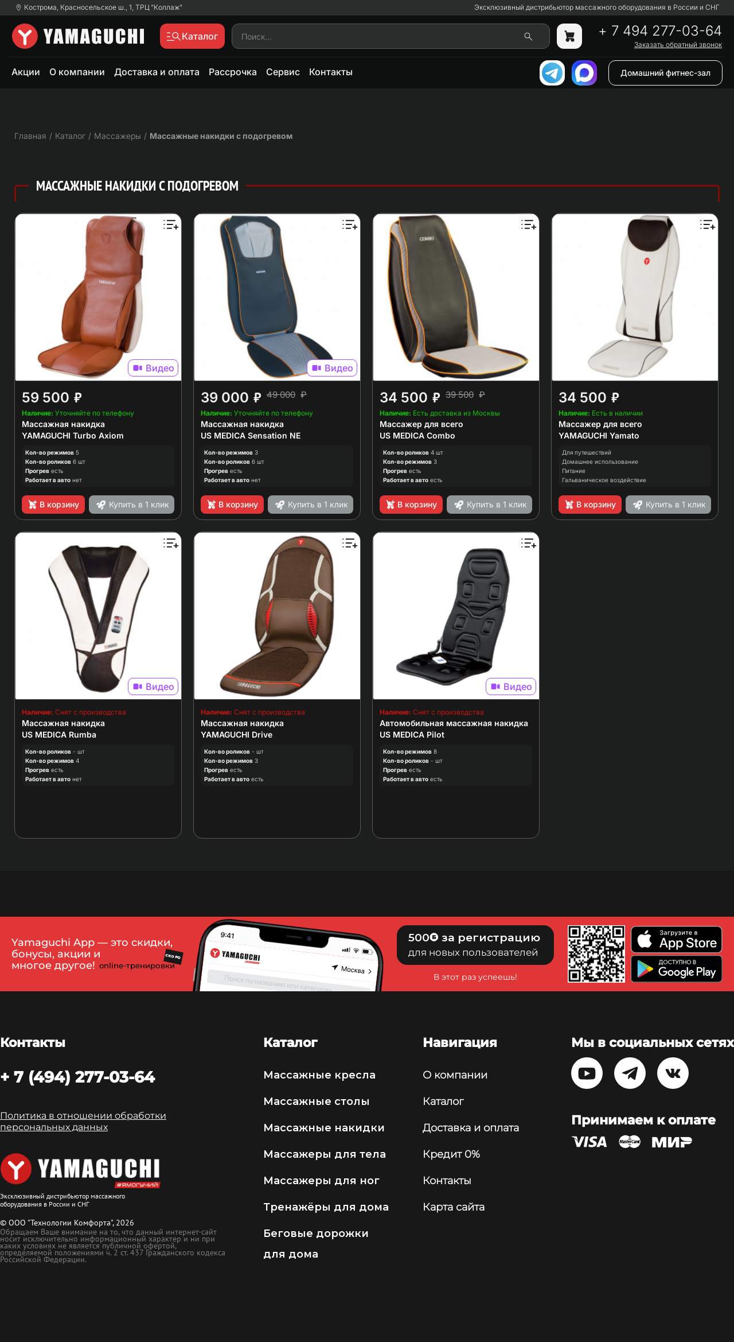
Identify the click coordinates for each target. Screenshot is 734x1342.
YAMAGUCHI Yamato (599, 435)
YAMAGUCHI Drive (236, 734)
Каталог (443, 1101)
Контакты (331, 71)
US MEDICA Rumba (59, 734)
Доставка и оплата (157, 71)
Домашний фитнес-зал (665, 72)
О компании (77, 71)
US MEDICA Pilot (412, 734)
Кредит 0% (451, 1154)
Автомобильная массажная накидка (454, 723)
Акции (25, 71)
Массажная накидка (63, 424)
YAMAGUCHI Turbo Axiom (73, 435)
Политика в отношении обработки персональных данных (83, 1121)
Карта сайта (454, 1207)
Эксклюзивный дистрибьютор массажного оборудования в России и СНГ (597, 7)
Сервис (283, 71)
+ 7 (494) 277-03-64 (77, 1077)
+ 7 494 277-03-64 (660, 31)
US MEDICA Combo (417, 435)
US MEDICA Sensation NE (250, 435)
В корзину (53, 504)
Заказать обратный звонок (678, 45)
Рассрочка (233, 71)
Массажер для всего (421, 424)
